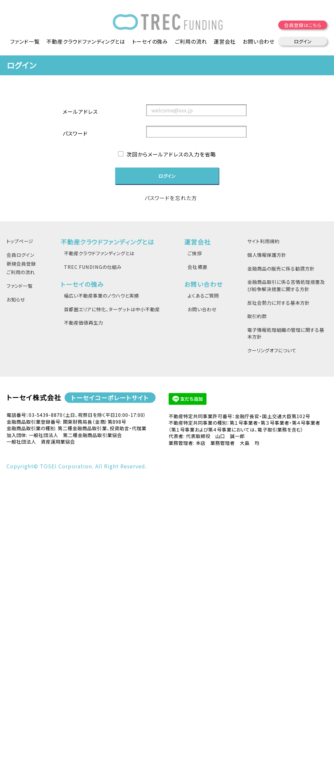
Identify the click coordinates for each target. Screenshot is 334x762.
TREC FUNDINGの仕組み (93, 266)
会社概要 (197, 266)
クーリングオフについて (271, 350)
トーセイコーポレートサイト (110, 397)
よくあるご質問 (203, 295)
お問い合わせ (202, 309)
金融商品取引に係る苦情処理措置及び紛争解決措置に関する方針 (286, 285)
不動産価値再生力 (83, 322)
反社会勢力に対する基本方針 (278, 302)
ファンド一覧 (24, 42)
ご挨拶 (195, 253)
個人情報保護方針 (266, 254)
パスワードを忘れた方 (170, 198)
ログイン (303, 42)
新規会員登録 (21, 263)
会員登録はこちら (303, 25)
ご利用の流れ (191, 42)
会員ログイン (20, 254)
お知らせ (16, 299)
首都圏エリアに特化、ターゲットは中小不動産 (112, 309)
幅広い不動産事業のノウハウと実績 (101, 295)
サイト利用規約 (263, 241)
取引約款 (257, 316)
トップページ (20, 241)
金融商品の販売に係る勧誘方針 (281, 268)
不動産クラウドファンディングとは (99, 253)
